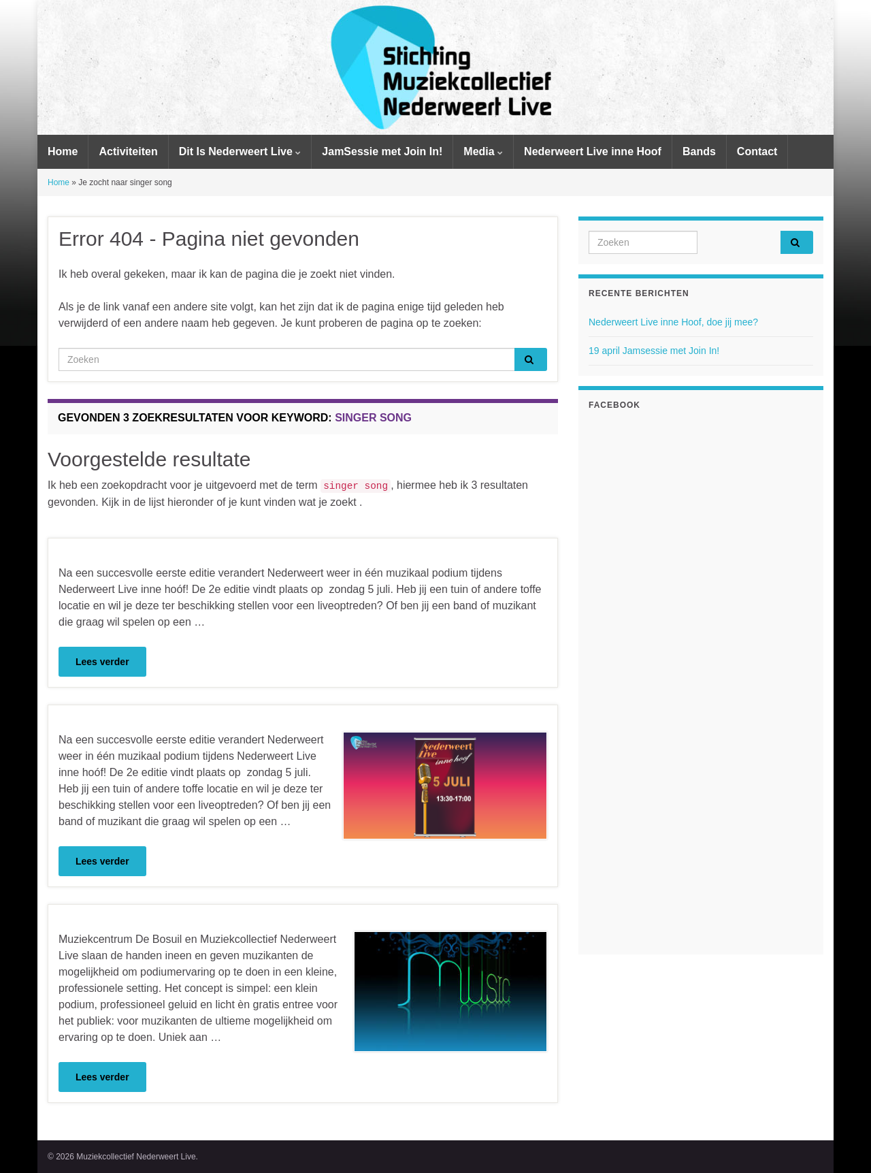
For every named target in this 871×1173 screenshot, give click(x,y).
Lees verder (102, 661)
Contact (757, 151)
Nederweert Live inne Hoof (592, 151)
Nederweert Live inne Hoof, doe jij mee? (673, 322)
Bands (699, 151)
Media (483, 151)
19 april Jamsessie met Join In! (654, 350)
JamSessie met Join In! (382, 151)
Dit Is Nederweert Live (240, 151)
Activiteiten (128, 151)
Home (63, 151)
